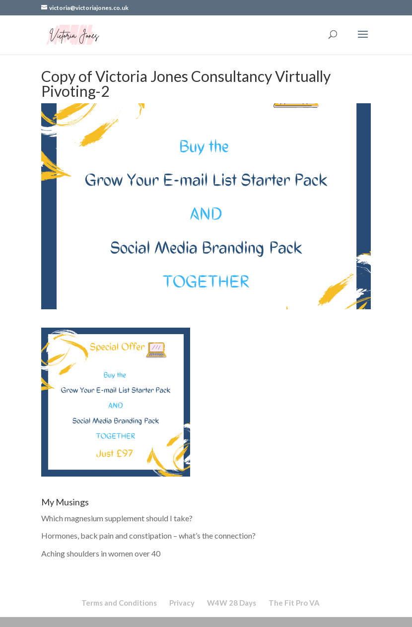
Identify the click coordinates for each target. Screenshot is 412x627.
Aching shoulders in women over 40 (100, 553)
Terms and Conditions (119, 602)
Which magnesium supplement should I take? (117, 518)
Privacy (182, 602)
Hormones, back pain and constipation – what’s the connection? (148, 535)
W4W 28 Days (231, 602)
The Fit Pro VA (294, 602)
